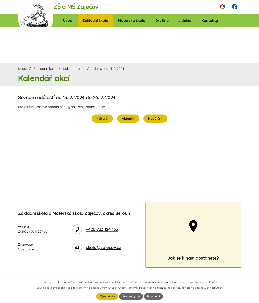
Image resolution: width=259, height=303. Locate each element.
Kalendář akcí (73, 69)
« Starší (102, 118)
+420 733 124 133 (102, 229)
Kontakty (209, 20)
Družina (162, 20)
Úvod (67, 20)
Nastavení (153, 296)
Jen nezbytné (131, 296)
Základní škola (95, 20)
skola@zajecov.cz (103, 247)
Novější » (155, 118)
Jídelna (185, 20)
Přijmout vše (107, 296)
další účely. (212, 282)
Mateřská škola (131, 20)
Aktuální (128, 118)
